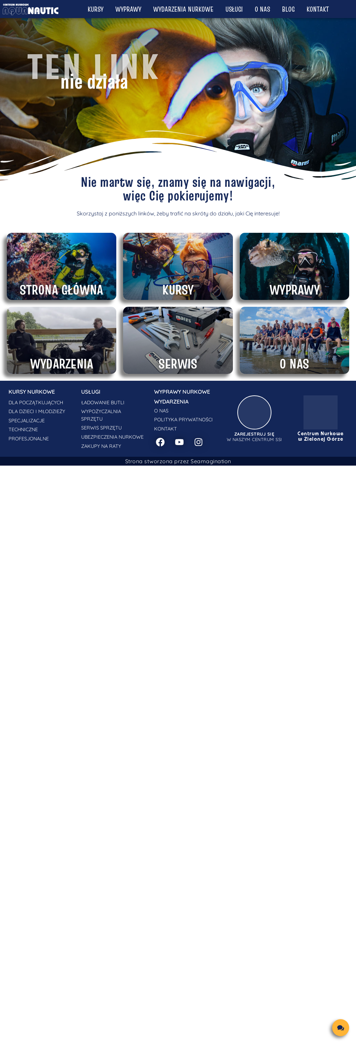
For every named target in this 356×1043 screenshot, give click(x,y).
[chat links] (340, 1027)
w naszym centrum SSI (254, 436)
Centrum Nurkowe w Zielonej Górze (320, 436)
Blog (288, 9)
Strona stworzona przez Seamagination (178, 461)
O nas (262, 9)
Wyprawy (128, 9)
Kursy (95, 9)
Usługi (234, 9)
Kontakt (318, 9)
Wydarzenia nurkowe (183, 9)
